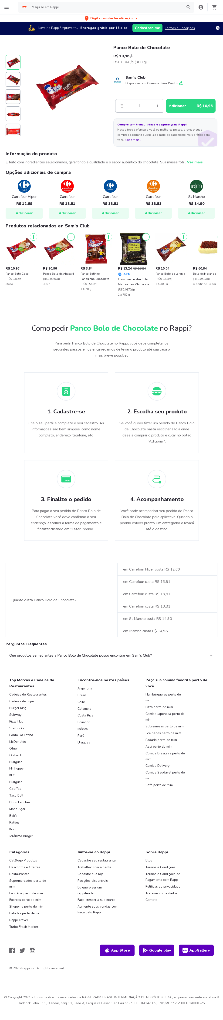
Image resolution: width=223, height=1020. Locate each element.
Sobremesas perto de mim (164, 726)
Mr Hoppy (16, 768)
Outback (15, 755)
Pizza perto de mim (159, 707)
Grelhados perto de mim (163, 733)
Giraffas (15, 789)
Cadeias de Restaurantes (28, 694)
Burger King (18, 708)
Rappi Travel (18, 920)
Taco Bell (16, 795)
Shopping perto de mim (26, 906)
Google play (156, 950)
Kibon (13, 829)
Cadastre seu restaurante (97, 860)
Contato (151, 900)
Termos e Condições (180, 28)
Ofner (13, 748)
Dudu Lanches (19, 802)
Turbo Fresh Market (23, 927)
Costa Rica (85, 715)
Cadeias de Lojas (21, 701)
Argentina (85, 688)
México (83, 729)
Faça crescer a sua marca (96, 900)
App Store (117, 950)
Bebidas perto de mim (25, 913)
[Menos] (122, 106)
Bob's (13, 816)
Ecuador (84, 722)
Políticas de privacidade (162, 886)
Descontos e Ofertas (24, 867)
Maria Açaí (17, 809)
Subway (15, 715)
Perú (81, 735)
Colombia (84, 708)
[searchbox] (105, 7)
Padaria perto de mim (161, 740)
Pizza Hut (16, 721)
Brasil (82, 695)
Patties (14, 822)
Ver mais (195, 162)
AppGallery (196, 950)
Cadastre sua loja (91, 874)
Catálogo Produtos (23, 860)
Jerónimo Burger (21, 836)
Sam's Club (135, 77)
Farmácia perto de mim (26, 893)
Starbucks (16, 728)
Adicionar (24, 213)
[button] (111, 18)
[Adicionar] (33, 237)
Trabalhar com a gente (94, 867)
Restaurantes (19, 874)
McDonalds (17, 742)
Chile (81, 702)
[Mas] (157, 106)
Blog (148, 860)
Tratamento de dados (161, 893)
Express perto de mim (25, 900)
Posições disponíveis (93, 880)
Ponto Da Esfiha (21, 735)
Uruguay (84, 742)
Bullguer (15, 762)
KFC (12, 775)
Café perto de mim (159, 785)
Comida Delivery (157, 765)
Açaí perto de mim (158, 746)
